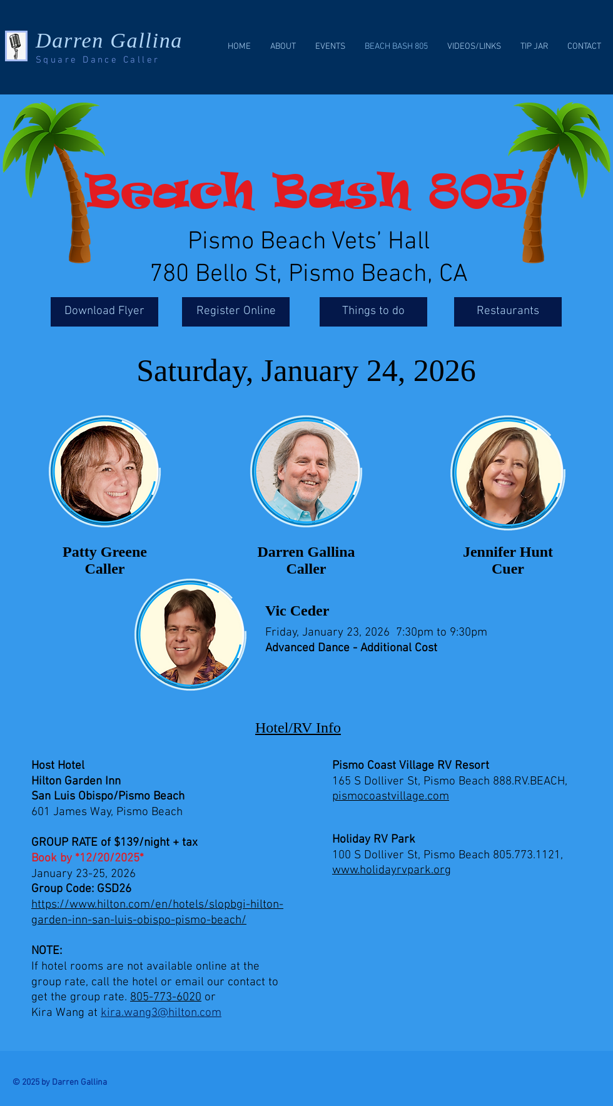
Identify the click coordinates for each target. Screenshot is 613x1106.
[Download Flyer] (104, 312)
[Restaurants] (508, 312)
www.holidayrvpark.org (391, 870)
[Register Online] (236, 312)
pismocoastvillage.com (390, 796)
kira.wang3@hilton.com (161, 1013)
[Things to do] (373, 312)
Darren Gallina (109, 40)
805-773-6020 (165, 997)
